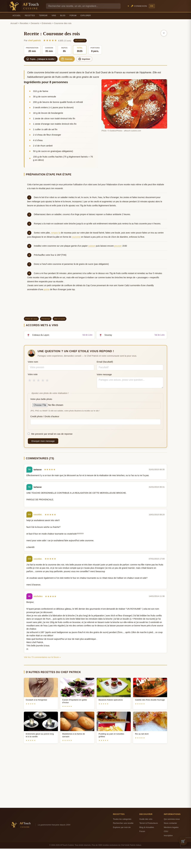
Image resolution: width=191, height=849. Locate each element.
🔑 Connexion (139, 6)
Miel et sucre (59, 319)
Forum (73, 15)
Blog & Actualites (146, 827)
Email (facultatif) (105, 362)
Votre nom (33, 362)
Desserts (35, 23)
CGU (166, 832)
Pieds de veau (31, 319)
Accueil (17, 15)
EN (151, 6)
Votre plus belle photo (41, 399)
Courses (70, 59)
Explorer (86, 15)
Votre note (33, 374)
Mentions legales (171, 827)
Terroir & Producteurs (148, 823)
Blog (62, 15)
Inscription (168, 836)
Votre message (104, 374)
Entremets (46, 23)
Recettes (30, 15)
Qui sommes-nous (172, 819)
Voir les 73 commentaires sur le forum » (42, 657)
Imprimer (88, 59)
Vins (54, 15)
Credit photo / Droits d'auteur (44, 416)
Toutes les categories (122, 819)
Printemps (45, 319)
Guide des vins (145, 819)
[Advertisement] (95, 307)
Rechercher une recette (123, 823)
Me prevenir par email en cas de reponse (50, 434)
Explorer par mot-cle (122, 827)
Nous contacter (170, 823)
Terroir (43, 15)
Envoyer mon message (43, 441)
